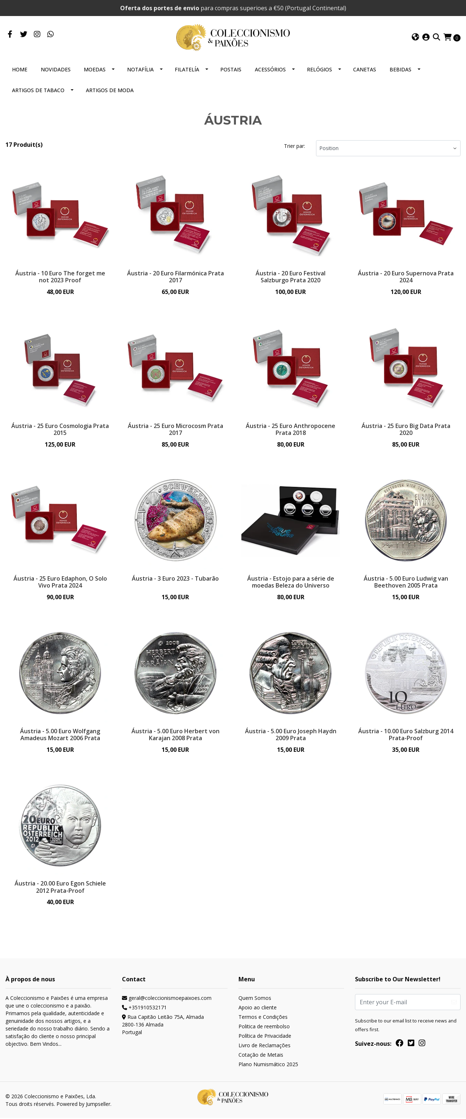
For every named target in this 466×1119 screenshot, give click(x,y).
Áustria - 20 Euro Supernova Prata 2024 (406, 276)
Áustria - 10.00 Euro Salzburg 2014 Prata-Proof (405, 734)
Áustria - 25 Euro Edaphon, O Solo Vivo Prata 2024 (60, 582)
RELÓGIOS (319, 69)
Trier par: (294, 145)
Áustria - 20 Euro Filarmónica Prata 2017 (175, 276)
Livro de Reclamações (264, 1046)
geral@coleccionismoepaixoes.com (167, 999)
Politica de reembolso (264, 1027)
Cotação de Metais (260, 1056)
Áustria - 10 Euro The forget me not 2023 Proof (60, 276)
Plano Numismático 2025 (268, 1065)
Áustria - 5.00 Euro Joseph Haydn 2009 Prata (290, 734)
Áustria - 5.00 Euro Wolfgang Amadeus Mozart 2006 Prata (60, 734)
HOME (19, 69)
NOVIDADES (56, 69)
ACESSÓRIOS (270, 69)
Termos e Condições (263, 1018)
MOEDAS (95, 69)
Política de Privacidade (264, 1037)
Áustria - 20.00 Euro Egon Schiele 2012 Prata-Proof (60, 887)
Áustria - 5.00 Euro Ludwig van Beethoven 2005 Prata (406, 582)
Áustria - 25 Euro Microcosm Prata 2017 (175, 429)
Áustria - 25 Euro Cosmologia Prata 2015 (60, 429)
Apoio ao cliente (257, 1008)
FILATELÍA (187, 69)
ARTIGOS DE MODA (110, 90)
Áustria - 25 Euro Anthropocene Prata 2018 (290, 429)
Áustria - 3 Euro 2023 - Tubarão (175, 579)
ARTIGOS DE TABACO (38, 90)
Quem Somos (254, 999)
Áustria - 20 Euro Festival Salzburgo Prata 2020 (290, 276)
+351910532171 (144, 1008)
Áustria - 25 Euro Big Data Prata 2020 (406, 429)
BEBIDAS (400, 69)
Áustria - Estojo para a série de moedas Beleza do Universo (290, 582)
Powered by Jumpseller (83, 1105)
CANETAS (364, 69)
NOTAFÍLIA (140, 69)
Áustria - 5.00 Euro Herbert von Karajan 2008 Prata (175, 734)
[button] (415, 37)
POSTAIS (230, 69)
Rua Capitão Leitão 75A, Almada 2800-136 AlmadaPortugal (163, 1026)
